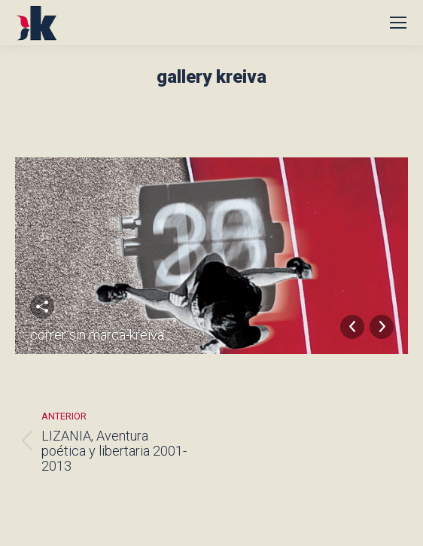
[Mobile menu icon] (398, 22)
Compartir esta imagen (42, 306)
